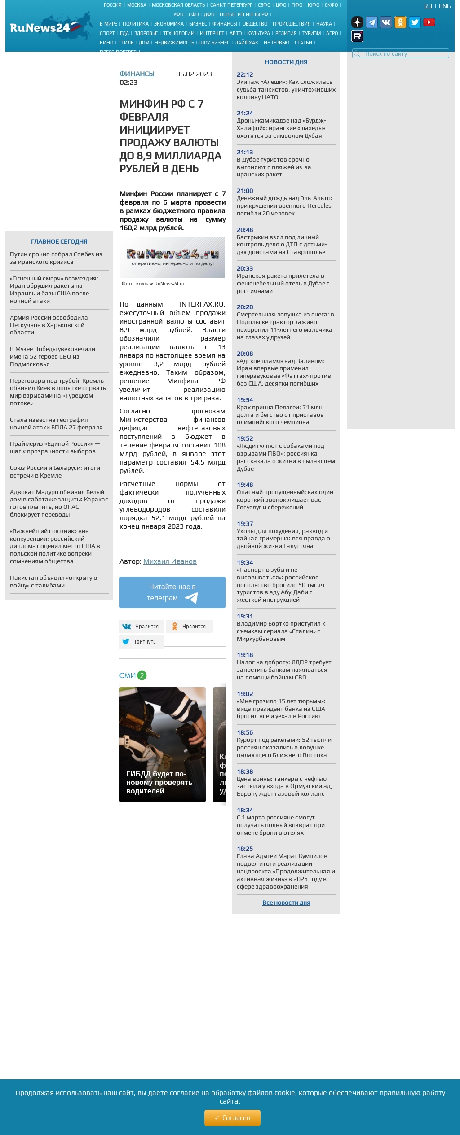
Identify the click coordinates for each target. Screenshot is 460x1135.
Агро (332, 33)
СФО (194, 14)
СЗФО (264, 5)
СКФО (331, 5)
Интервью (276, 42)
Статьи (303, 42)
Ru (428, 5)
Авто (236, 33)
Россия (113, 5)
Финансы (224, 23)
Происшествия (292, 23)
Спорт (107, 33)
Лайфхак (246, 42)
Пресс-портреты (120, 52)
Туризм (311, 33)
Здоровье (146, 33)
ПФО (297, 5)
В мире (108, 23)
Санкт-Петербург (231, 5)
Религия (286, 33)
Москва (136, 5)
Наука (324, 23)
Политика (136, 23)
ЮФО (313, 5)
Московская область (178, 5)
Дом (144, 42)
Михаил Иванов (170, 561)
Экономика (169, 23)
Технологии (179, 33)
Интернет (212, 33)
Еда (124, 33)
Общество (255, 23)
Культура (258, 33)
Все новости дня (286, 902)
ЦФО (281, 5)
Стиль (126, 42)
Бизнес (198, 23)
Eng (445, 5)
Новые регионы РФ (244, 14)
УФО (178, 14)
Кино (106, 42)
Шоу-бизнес (214, 42)
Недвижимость (174, 42)
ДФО (209, 14)
